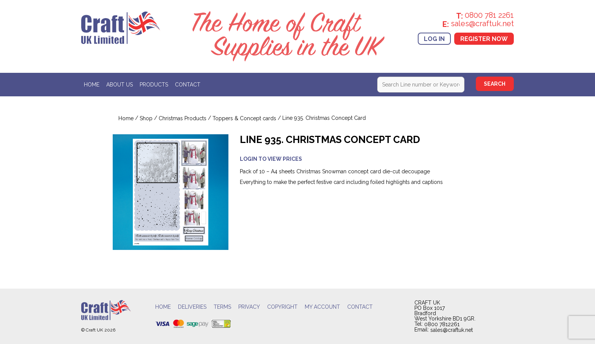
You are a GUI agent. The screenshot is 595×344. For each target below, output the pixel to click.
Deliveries (192, 307)
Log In (434, 38)
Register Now (484, 38)
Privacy (249, 307)
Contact (187, 85)
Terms (222, 307)
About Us (119, 85)
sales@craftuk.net (451, 330)
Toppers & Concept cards (244, 118)
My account (322, 307)
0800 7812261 (442, 324)
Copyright (282, 307)
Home (91, 85)
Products (154, 85)
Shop (146, 118)
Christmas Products (182, 118)
